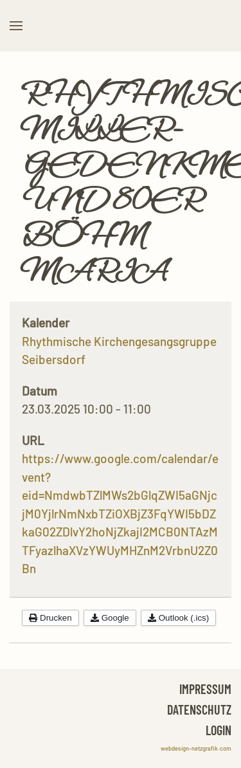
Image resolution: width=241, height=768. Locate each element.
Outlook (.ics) (179, 618)
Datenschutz (199, 709)
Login (218, 730)
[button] (16, 25)
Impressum (205, 689)
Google (110, 618)
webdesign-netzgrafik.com (196, 748)
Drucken (50, 618)
